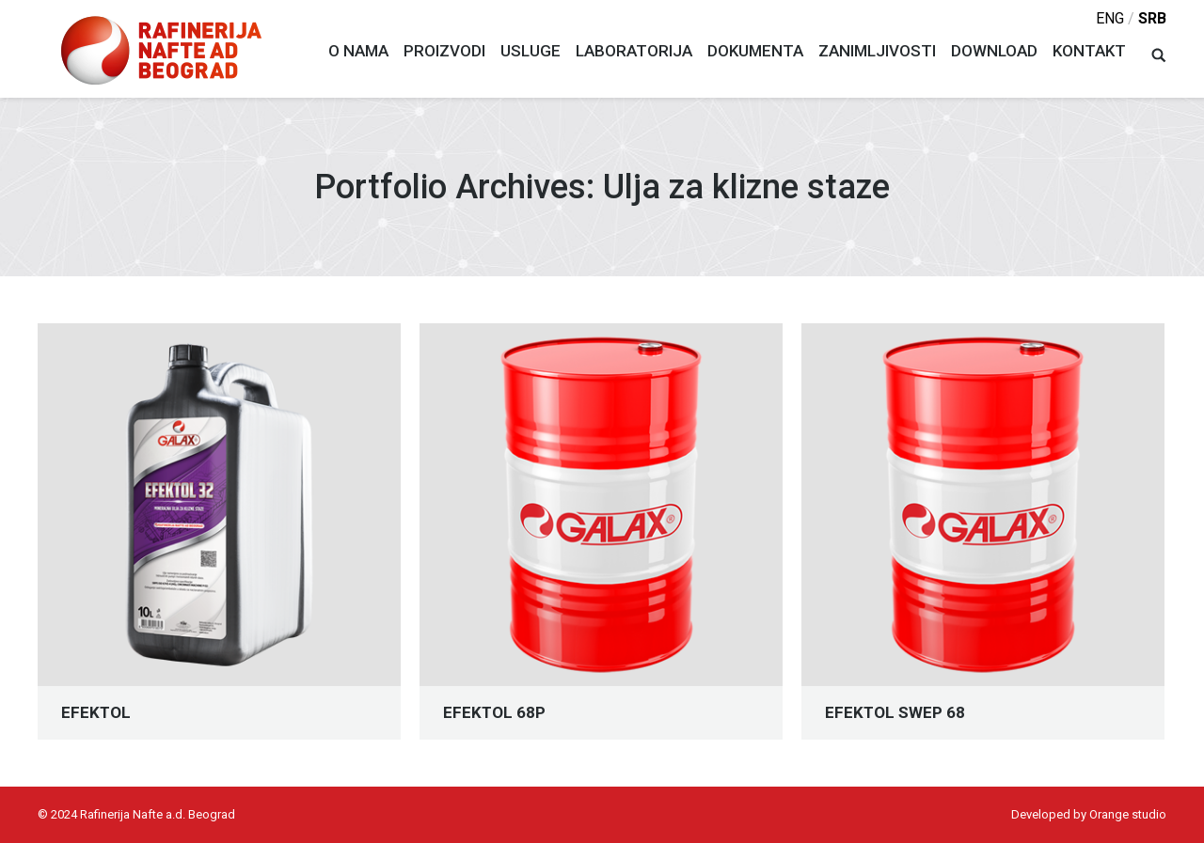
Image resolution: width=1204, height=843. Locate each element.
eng (1110, 18)
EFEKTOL (96, 713)
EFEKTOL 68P (494, 713)
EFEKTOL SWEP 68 (895, 713)
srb (1152, 18)
